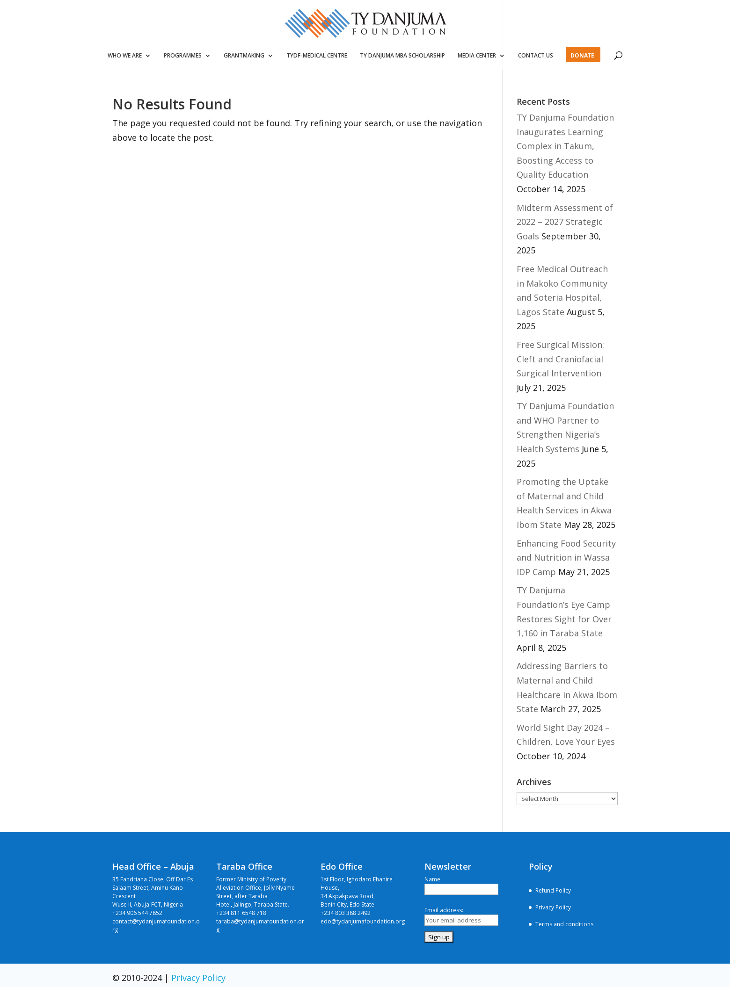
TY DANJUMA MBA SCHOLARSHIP (402, 55)
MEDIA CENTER (477, 55)
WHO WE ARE (125, 55)
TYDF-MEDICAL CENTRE (316, 55)
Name (432, 879)
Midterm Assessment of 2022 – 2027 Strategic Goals (565, 222)
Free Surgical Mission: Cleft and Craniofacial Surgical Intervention (560, 359)
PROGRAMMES (183, 55)
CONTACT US (535, 55)
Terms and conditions (564, 924)
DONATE (582, 55)
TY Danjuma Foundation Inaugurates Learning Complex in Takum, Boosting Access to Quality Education (565, 146)
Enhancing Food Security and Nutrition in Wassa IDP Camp (566, 557)
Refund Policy (553, 890)
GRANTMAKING (244, 55)
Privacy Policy (553, 907)
